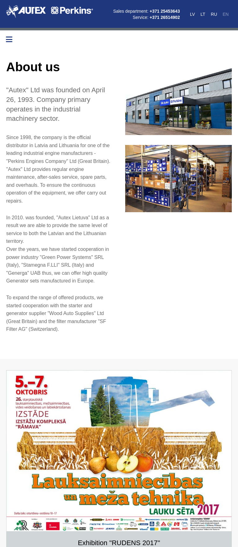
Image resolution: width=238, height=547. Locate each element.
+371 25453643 (165, 11)
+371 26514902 (165, 17)
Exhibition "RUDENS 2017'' (119, 543)
